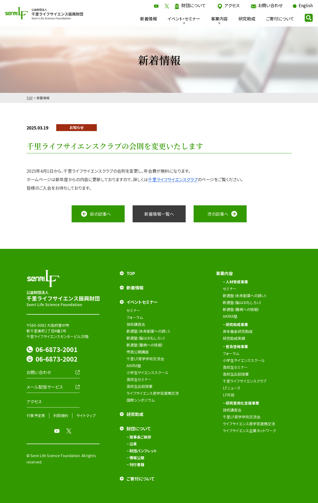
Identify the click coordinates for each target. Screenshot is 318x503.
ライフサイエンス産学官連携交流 (153, 393)
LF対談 (228, 394)
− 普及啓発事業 (235, 346)
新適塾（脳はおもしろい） (146, 338)
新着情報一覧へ (159, 214)
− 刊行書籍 (135, 464)
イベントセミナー (142, 302)
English (306, 5)
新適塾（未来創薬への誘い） (149, 331)
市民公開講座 (138, 351)
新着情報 (148, 18)
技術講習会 (136, 324)
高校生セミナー (139, 379)
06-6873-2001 (56, 349)
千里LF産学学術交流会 (145, 358)
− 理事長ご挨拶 (139, 437)
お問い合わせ (270, 5)
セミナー (133, 310)
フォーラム (135, 317)
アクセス (231, 5)
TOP (30, 98)
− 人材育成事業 (235, 281)
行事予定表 (36, 415)
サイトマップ (86, 415)
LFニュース (232, 388)
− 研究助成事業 (235, 324)
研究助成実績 (234, 338)
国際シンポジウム (141, 400)
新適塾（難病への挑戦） (145, 345)
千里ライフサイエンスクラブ (173, 179)
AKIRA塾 (134, 365)
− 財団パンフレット (142, 450)
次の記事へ (217, 214)
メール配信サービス (45, 387)
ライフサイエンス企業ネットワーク (249, 430)
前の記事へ (100, 214)
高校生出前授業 (140, 386)
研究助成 (246, 18)
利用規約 (60, 415)
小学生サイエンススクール (147, 372)
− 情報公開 (135, 457)
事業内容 (219, 18)
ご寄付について (280, 18)
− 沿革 (132, 443)
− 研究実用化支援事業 (241, 403)
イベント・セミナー (184, 18)
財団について (193, 5)
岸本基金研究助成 (237, 331)
